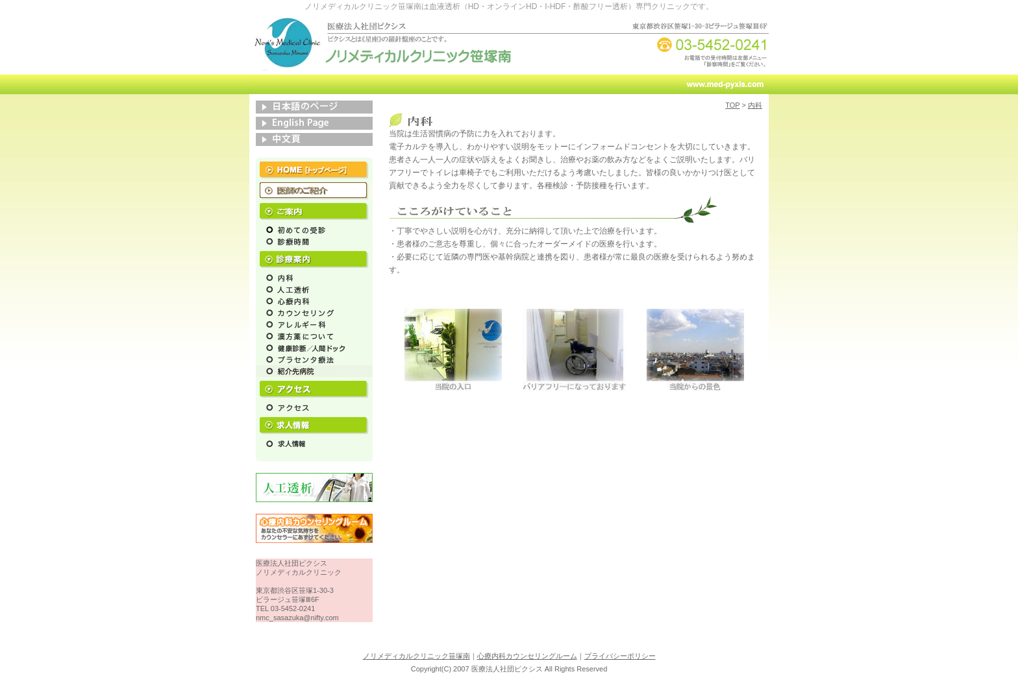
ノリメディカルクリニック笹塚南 (416, 656)
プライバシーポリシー (620, 656)
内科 (755, 105)
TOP (732, 105)
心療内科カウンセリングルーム (527, 656)
